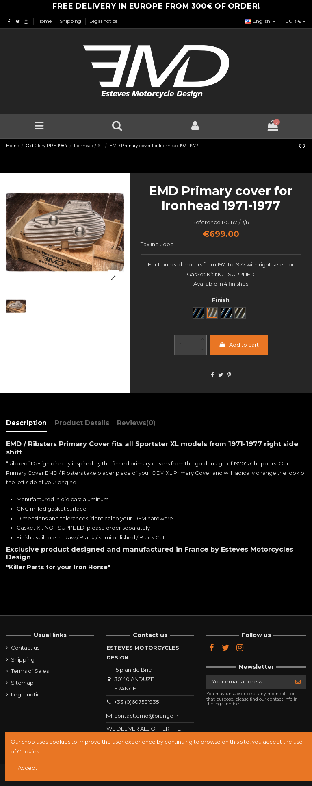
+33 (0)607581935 (136, 702)
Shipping (71, 21)
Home (45, 21)
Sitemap (22, 682)
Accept (27, 767)
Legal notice (103, 21)
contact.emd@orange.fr (146, 715)
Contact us (25, 647)
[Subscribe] (298, 682)
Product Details (82, 423)
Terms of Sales (30, 671)
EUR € (296, 21)
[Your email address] (248, 682)
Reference (206, 222)
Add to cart (239, 344)
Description (26, 423)
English (261, 21)
